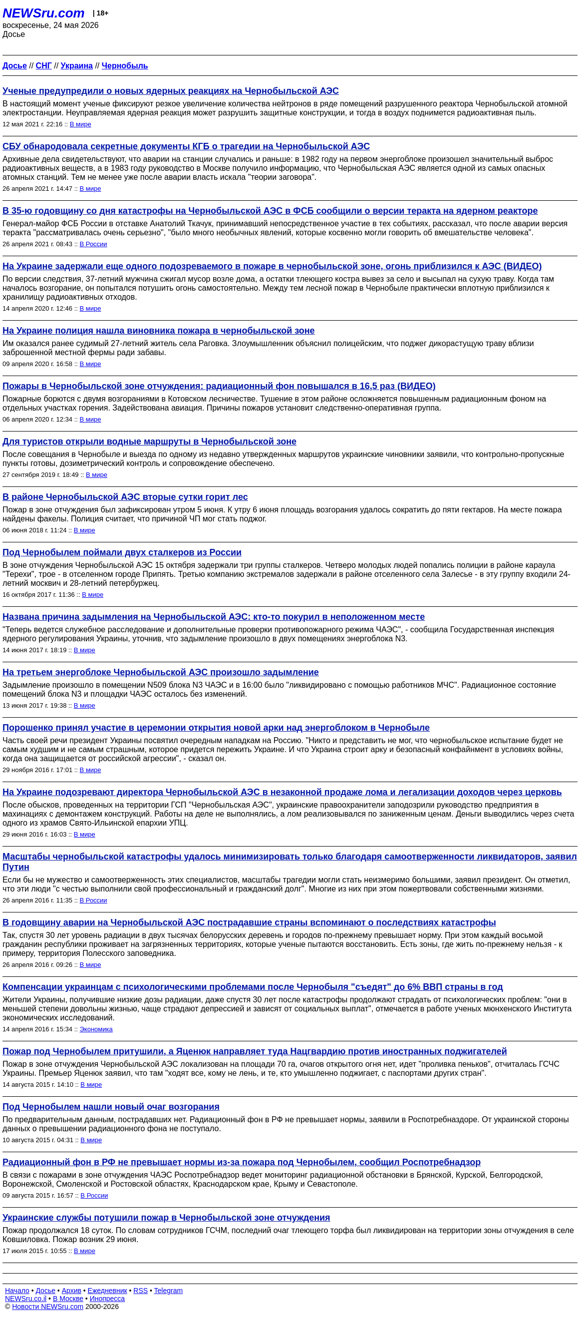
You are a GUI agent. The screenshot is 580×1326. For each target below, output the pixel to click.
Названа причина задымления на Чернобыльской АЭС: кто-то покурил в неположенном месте (213, 617)
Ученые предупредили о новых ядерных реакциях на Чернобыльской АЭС (170, 91)
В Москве (68, 1299)
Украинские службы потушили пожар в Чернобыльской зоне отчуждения (166, 1218)
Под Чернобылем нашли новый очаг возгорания (111, 1107)
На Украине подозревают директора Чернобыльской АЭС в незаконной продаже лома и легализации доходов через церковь (282, 792)
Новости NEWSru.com (47, 1307)
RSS (140, 1291)
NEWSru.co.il (25, 1299)
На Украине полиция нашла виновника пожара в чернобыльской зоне (158, 331)
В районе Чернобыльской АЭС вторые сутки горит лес (125, 497)
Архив (71, 1291)
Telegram (168, 1291)
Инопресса (107, 1299)
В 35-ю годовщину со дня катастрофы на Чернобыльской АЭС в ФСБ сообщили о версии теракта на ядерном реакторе (270, 211)
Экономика (96, 1029)
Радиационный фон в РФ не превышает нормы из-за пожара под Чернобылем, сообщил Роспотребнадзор (241, 1162)
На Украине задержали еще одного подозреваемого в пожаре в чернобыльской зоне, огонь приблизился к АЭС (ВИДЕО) (272, 266)
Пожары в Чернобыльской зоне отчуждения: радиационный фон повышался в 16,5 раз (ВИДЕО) (219, 386)
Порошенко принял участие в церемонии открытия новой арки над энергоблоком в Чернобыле (216, 728)
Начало (17, 1291)
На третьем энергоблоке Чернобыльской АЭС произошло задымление (160, 672)
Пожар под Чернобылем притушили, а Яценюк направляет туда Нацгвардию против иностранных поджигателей (254, 1051)
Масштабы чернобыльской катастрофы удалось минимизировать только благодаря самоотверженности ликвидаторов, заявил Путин (289, 862)
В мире (80, 124)
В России (93, 244)
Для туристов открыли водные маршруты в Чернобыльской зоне (149, 441)
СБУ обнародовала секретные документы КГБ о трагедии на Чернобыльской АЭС (186, 146)
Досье (45, 1291)
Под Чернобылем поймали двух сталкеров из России (122, 552)
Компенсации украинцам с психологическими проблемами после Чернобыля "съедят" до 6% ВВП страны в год (252, 987)
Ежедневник (107, 1291)
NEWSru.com (43, 12)
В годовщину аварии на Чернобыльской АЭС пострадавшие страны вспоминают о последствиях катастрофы (249, 922)
